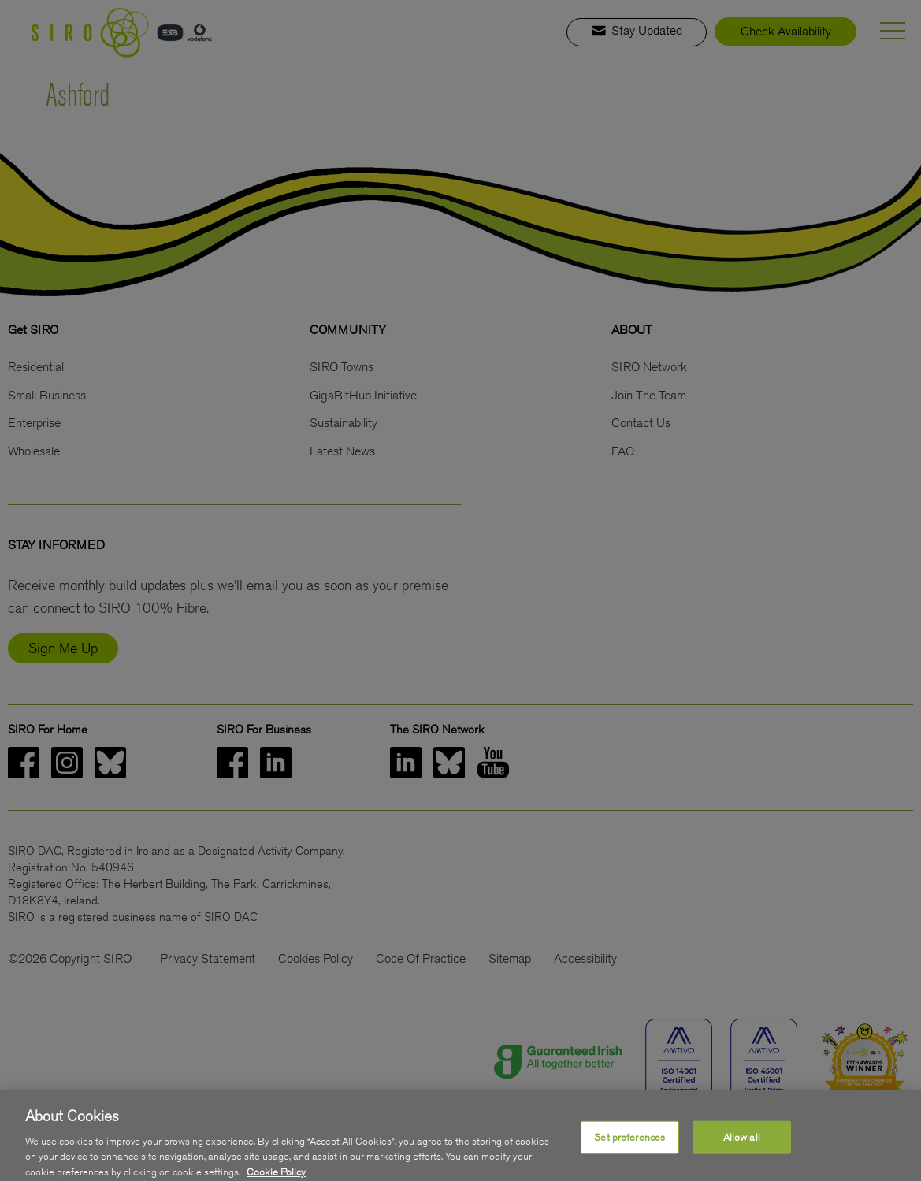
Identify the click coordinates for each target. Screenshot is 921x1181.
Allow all (741, 1144)
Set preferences (629, 1144)
